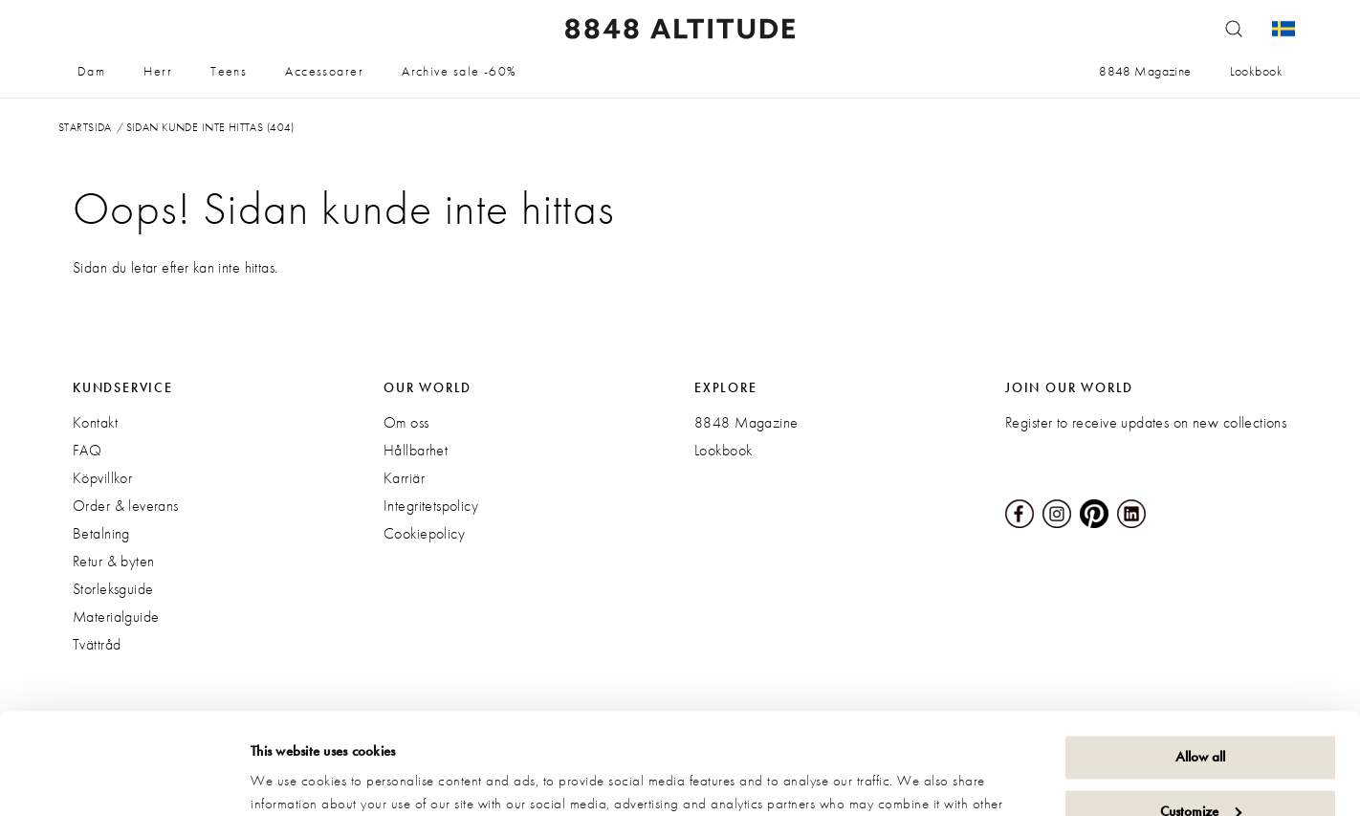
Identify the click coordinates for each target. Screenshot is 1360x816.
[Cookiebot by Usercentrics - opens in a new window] (124, 778)
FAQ (87, 450)
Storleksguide (113, 589)
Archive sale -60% (459, 70)
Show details (287, 778)
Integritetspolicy (431, 506)
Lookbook (1256, 70)
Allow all (1200, 656)
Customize (1200, 709)
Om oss (406, 422)
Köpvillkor (102, 478)
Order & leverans (126, 506)
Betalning (101, 533)
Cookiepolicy (424, 533)
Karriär (404, 478)
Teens (228, 70)
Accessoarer (324, 70)
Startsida (85, 127)
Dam (91, 70)
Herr (157, 70)
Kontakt (95, 422)
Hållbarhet (416, 450)
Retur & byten (113, 561)
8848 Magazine (1145, 70)
